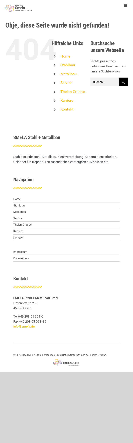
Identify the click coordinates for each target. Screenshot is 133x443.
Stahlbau (67, 65)
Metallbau (68, 74)
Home (65, 56)
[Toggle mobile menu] (126, 5)
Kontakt (66, 109)
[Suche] (123, 82)
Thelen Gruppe (72, 92)
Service (66, 83)
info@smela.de (24, 326)
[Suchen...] (104, 82)
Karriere (66, 100)
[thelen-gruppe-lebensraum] (66, 361)
